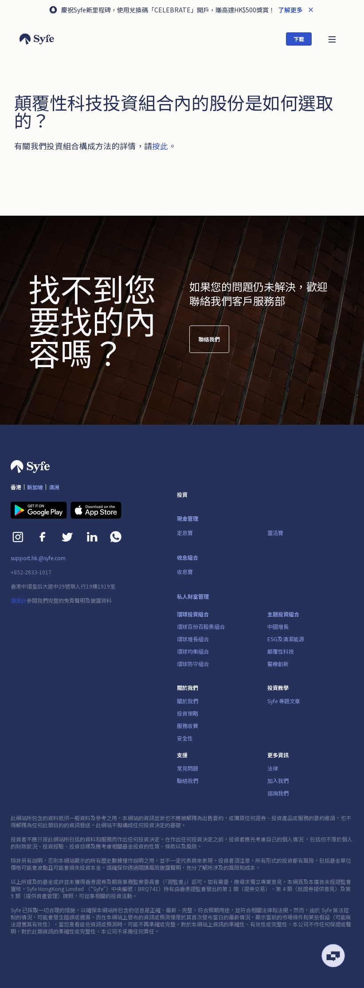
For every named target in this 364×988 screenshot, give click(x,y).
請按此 (19, 600)
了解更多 (290, 10)
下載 (299, 39)
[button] (332, 39)
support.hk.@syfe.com (38, 558)
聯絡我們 (209, 339)
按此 (160, 145)
